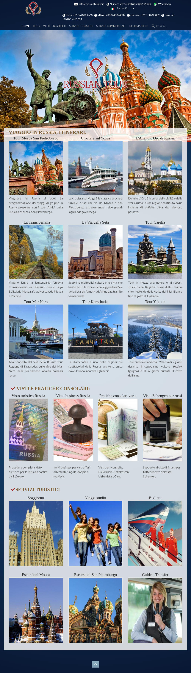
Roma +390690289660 (80, 15)
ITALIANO (119, 8)
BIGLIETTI (59, 25)
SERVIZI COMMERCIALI (111, 25)
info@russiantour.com (93, 3)
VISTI (46, 25)
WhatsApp (164, 3)
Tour (36, 25)
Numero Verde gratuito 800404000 (131, 3)
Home (25, 25)
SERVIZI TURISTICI (81, 25)
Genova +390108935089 (145, 15)
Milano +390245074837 (112, 15)
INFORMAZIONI (138, 25)
